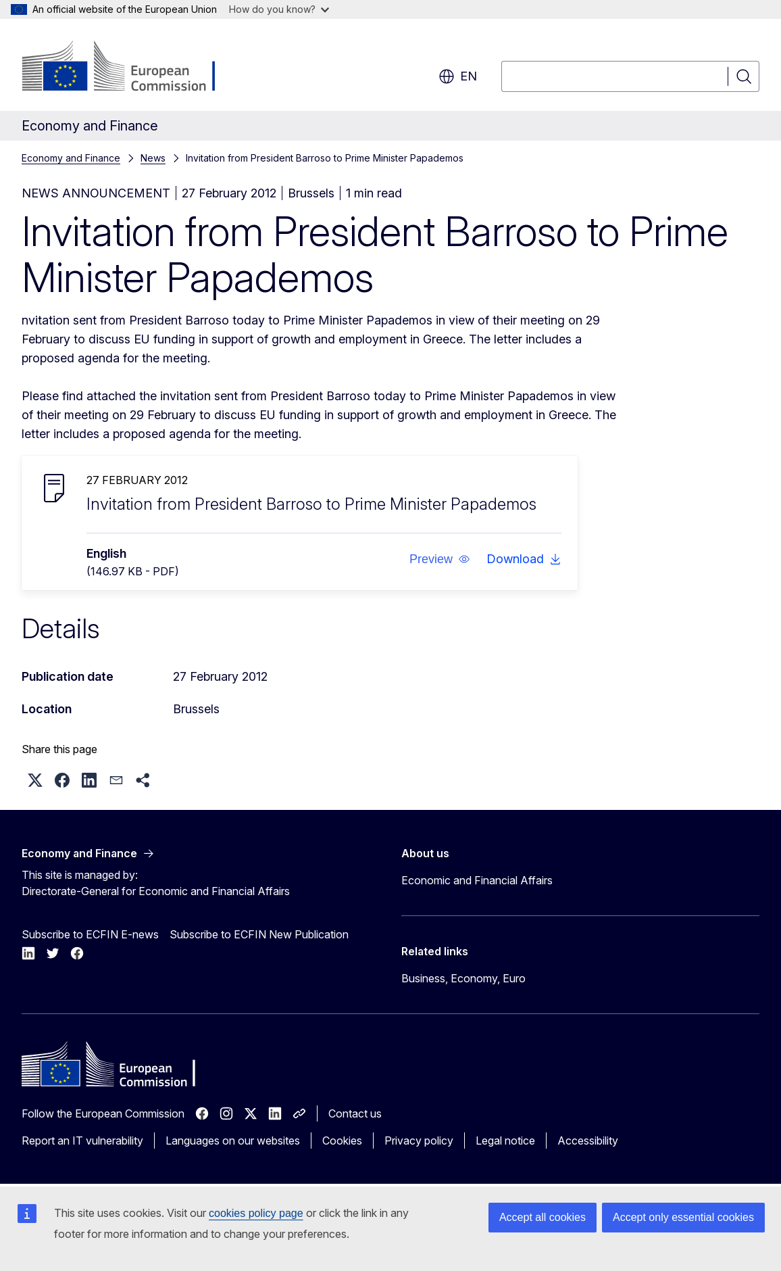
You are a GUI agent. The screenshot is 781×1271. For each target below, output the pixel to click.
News (153, 158)
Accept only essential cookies (683, 1217)
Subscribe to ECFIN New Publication (259, 934)
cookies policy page (256, 1213)
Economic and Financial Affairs (477, 880)
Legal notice (505, 1140)
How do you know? (279, 9)
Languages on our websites (233, 1140)
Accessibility (587, 1140)
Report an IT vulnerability (82, 1140)
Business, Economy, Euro (463, 978)
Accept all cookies (542, 1217)
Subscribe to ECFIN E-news (90, 934)
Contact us (355, 1113)
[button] (439, 559)
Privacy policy (418, 1140)
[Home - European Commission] (131, 68)
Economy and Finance (71, 158)
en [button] (457, 76)
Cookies (342, 1140)
